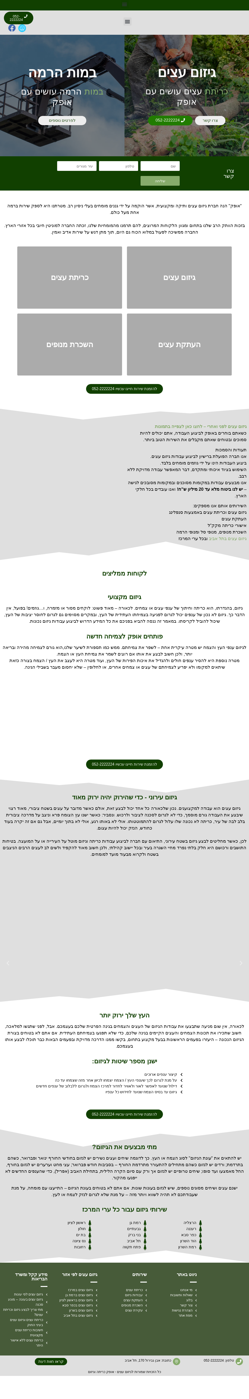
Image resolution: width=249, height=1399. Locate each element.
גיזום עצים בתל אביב (228, 560)
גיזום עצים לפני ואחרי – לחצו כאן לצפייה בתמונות (201, 448)
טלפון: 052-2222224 (219, 1384)
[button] (125, 4)
